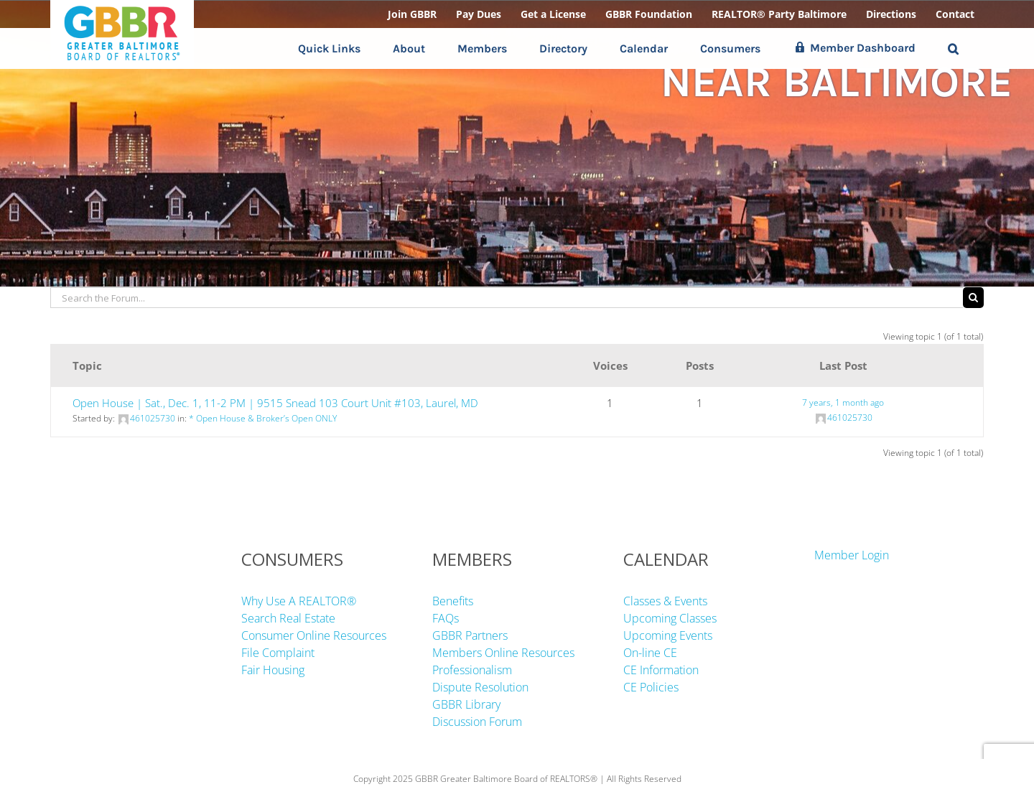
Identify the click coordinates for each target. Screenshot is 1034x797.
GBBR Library (466, 704)
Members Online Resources (503, 653)
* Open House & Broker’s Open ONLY (263, 418)
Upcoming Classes (670, 618)
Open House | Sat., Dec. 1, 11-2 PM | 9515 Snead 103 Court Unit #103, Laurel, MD (275, 403)
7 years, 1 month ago (843, 402)
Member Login (851, 555)
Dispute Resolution (480, 687)
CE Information (661, 670)
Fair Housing (272, 670)
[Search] (973, 297)
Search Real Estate (288, 618)
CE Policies (651, 687)
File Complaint (278, 653)
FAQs (445, 618)
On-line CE (650, 653)
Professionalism (472, 670)
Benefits (452, 601)
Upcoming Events (667, 635)
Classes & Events (665, 601)
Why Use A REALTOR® (298, 601)
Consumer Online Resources (313, 635)
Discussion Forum (477, 722)
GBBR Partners (470, 635)
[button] (953, 48)
